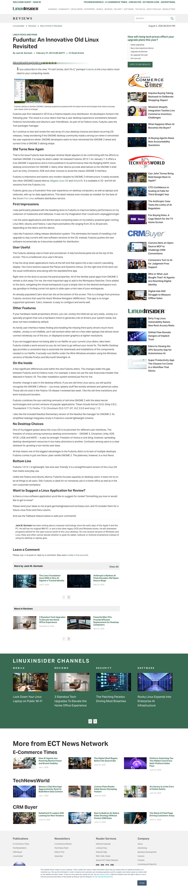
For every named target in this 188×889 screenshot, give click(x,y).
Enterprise (89, 9)
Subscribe (58, 856)
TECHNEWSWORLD (94, 2)
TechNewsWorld (19, 848)
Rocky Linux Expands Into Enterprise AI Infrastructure (154, 701)
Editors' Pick (59, 852)
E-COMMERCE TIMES (116, 2)
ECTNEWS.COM (151, 2)
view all (113, 566)
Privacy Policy (104, 874)
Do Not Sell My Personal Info (103, 877)
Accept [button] (142, 883)
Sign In (37, 2)
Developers (77, 9)
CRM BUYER (135, 2)
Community (64, 9)
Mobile (99, 9)
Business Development (147, 852)
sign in (23, 555)
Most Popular (154, 9)
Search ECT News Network (107, 860)
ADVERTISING (168, 2)
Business (52, 9)
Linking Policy (101, 848)
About (140, 844)
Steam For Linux (25, 198)
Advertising (142, 848)
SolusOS (78, 180)
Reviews (108, 9)
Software (129, 9)
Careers (141, 856)
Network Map (101, 852)
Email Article (76, 53)
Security (118, 9)
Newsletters (168, 9)
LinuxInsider (18, 26)
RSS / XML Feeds (103, 856)
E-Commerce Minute (63, 844)
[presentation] (64, 597)
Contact (141, 860)
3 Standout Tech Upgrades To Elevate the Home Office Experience (70, 701)
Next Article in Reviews (51, 26)
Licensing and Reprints (147, 864)
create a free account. (78, 555)
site (43, 184)
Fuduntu (90, 69)
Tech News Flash (61, 848)
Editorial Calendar (103, 844)
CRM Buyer (17, 852)
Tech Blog (140, 9)
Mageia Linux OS (59, 180)
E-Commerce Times (21, 844)
